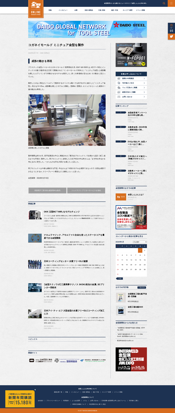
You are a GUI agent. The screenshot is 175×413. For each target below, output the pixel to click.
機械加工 (54, 226)
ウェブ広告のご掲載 (129, 87)
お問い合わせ (127, 97)
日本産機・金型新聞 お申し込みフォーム (113, 400)
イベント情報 (140, 10)
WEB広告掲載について (79, 404)
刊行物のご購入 (133, 400)
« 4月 (119, 278)
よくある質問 (76, 400)
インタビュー (63, 10)
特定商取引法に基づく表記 (97, 404)
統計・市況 (114, 10)
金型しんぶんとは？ (136, 195)
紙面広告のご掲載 (129, 92)
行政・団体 (101, 10)
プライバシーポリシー (53, 400)
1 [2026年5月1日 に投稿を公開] (140, 250)
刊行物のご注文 (128, 83)
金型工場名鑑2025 (135, 307)
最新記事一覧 (58, 392)
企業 (75, 10)
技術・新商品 (89, 10)
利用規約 (66, 400)
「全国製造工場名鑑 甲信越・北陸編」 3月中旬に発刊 (131, 329)
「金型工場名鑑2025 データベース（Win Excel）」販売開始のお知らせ (130, 335)
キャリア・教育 (127, 10)
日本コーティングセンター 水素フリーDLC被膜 (66, 261)
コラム (130, 199)
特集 (50, 10)
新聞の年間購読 (128, 78)
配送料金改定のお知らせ (125, 340)
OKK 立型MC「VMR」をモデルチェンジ (62, 212)
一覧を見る (142, 287)
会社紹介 (40, 400)
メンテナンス (56, 328)
